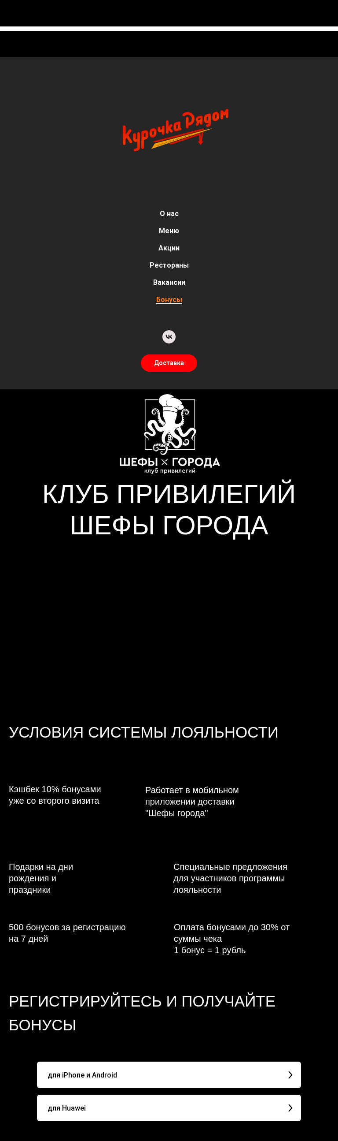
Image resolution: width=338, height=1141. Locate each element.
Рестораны (169, 265)
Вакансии (169, 282)
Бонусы (169, 299)
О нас (169, 213)
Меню (169, 231)
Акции (169, 248)
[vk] (169, 336)
